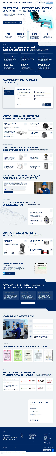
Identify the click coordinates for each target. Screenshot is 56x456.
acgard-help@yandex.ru (34, 415)
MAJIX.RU (51, 451)
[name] (15, 191)
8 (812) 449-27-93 (33, 411)
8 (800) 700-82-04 (33, 410)
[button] (12, 22)
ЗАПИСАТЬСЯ (8, 196)
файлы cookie (7, 451)
